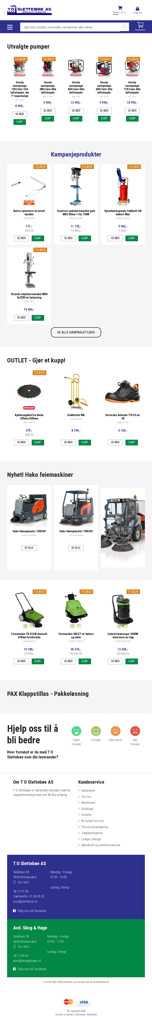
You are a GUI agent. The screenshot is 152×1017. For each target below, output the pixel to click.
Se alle (29, 557)
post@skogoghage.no (27, 972)
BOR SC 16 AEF (76, 227)
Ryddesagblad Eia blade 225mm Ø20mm (29, 426)
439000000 (29, 227)
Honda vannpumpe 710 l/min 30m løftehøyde (132, 87)
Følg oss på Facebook (32, 922)
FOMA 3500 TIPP (123, 651)
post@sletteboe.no (25, 912)
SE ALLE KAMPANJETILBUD (76, 343)
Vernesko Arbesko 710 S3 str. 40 (123, 426)
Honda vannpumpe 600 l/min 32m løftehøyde (104, 87)
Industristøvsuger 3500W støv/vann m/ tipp (123, 645)
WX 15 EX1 (48, 98)
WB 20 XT (104, 98)
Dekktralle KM (76, 424)
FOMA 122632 (123, 227)
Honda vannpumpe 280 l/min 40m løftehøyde (48, 87)
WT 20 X (132, 98)
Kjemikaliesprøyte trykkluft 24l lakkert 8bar (122, 222)
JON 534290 (76, 428)
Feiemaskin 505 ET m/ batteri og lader (76, 645)
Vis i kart (23, 893)
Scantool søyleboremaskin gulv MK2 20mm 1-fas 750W (76, 222)
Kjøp (20, 131)
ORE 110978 (29, 432)
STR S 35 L (29, 311)
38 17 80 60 (20, 967)
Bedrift (123, 12)
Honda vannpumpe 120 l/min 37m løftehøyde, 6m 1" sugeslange (19, 91)
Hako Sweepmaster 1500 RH (76, 541)
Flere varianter (29, 545)
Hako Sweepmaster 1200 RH (29, 541)
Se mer (19, 121)
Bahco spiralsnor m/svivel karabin (29, 222)
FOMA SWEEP (29, 651)
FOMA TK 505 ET (76, 651)
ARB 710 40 (123, 432)
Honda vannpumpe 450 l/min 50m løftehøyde (76, 87)
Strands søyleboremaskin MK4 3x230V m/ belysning (29, 305)
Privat (115, 12)
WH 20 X (76, 98)
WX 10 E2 (19, 105)
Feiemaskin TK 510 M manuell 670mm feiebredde (29, 645)
